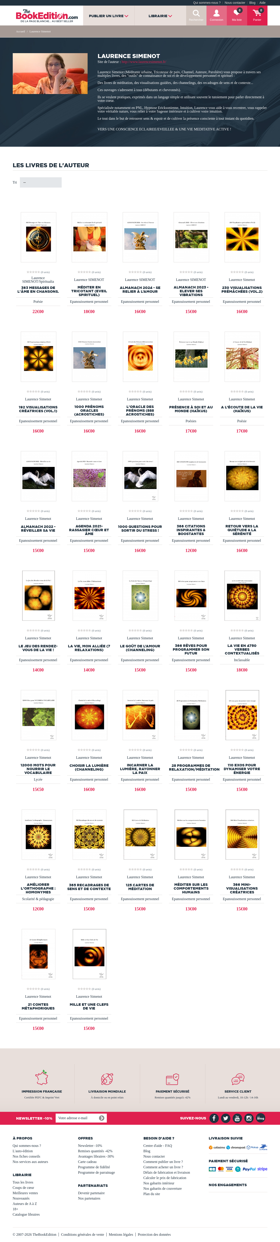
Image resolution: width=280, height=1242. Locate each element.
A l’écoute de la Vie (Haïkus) (242, 409)
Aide (262, 2)
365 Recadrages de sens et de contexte (89, 887)
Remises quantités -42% (95, 1151)
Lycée (38, 779)
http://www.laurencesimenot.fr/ (144, 62)
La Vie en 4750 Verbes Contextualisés (242, 649)
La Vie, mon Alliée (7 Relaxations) (89, 648)
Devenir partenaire (91, 1193)
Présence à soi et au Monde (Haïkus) (191, 409)
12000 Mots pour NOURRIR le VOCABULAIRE (38, 769)
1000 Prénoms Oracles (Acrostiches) (89, 410)
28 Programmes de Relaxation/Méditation (191, 767)
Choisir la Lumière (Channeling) (89, 767)
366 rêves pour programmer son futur (191, 649)
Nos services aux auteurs (30, 1162)
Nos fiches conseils (26, 1156)
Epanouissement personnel (89, 301)
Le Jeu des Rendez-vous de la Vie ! (38, 648)
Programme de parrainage (96, 1172)
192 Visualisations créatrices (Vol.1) (38, 409)
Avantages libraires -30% (96, 1156)
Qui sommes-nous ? (207, 2)
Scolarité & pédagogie (38, 899)
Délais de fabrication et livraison (166, 1172)
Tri (15, 182)
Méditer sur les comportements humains (191, 888)
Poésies (191, 421)
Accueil (20, 31)
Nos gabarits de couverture (162, 1188)
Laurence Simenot (242, 280)
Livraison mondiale (107, 1091)
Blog (252, 2)
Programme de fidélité (94, 1167)
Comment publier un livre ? (163, 1162)
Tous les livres (23, 1182)
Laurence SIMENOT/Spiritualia (38, 279)
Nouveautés (21, 1198)
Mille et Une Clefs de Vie (89, 1006)
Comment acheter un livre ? (163, 1167)
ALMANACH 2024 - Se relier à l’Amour (140, 289)
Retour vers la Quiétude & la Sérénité (241, 530)
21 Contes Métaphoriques (38, 1006)
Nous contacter (235, 2)
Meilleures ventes (25, 1193)
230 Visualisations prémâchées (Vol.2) (242, 289)
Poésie (38, 301)
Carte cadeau (87, 1162)
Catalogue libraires (26, 1214)
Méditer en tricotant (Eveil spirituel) (89, 291)
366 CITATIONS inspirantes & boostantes (191, 530)
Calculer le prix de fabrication (164, 1178)
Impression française (42, 1091)
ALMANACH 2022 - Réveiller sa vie (38, 528)
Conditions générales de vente (82, 1234)
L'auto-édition (23, 1151)
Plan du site (151, 1194)
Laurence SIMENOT (89, 280)
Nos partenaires (89, 1198)
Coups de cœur (23, 1188)
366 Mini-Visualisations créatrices (242, 888)
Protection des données (154, 1234)
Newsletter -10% (90, 1146)
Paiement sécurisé (172, 1091)
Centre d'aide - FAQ (157, 1146)
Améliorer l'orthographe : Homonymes (38, 888)
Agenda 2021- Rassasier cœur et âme (89, 530)
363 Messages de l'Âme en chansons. (38, 289)
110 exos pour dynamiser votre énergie (242, 769)
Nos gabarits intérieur (159, 1183)
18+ (15, 1209)
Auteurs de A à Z (25, 1204)
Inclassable (242, 660)
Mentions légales (121, 1234)
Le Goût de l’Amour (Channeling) (140, 648)
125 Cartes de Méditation (140, 887)
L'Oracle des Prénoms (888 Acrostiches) (140, 410)
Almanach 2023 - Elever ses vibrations (191, 291)
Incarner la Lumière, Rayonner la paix (140, 769)
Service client (238, 1091)
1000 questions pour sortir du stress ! (140, 528)
